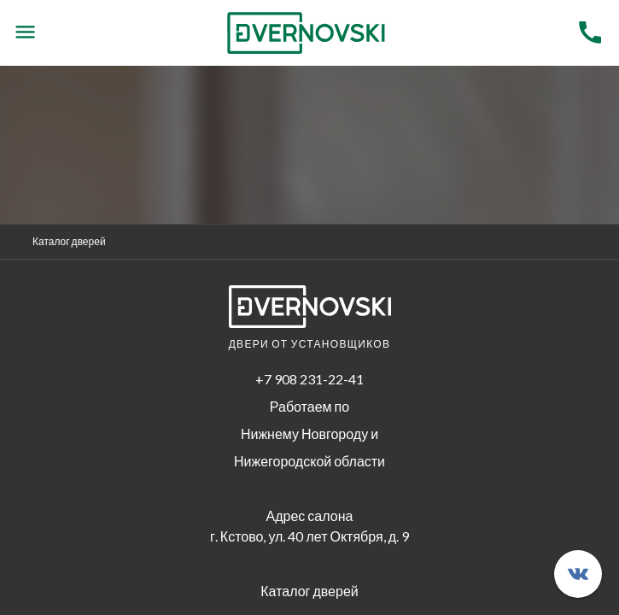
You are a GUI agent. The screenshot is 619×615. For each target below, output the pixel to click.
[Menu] (25, 33)
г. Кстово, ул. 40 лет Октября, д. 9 (309, 536)
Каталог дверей (69, 241)
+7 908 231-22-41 (309, 379)
